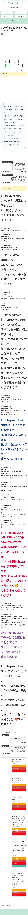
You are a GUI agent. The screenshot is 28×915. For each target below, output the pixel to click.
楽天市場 (15, 768)
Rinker (18, 763)
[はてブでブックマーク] (22, 61)
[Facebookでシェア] (14, 61)
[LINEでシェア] (9, 65)
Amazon (15, 766)
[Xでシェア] (5, 61)
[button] (18, 65)
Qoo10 (15, 866)
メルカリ (15, 771)
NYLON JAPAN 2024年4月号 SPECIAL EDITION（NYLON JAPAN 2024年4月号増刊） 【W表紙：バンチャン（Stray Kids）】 (19, 820)
